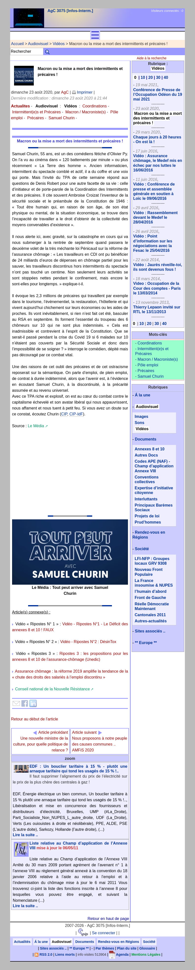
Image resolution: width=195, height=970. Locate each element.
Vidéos (59, 44)
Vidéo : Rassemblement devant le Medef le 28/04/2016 (155, 217)
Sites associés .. (150, 631)
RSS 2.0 (43, 954)
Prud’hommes (148, 522)
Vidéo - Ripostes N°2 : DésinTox (88, 642)
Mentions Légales (145, 954)
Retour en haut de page (108, 919)
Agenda (119, 954)
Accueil (17, 44)
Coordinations (94, 106)
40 (166, 77)
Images (141, 416)
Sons (139, 423)
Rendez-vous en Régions (118, 942)
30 (158, 77)
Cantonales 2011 (150, 615)
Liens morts (65, 954)
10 (143, 77)
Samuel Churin (62, 118)
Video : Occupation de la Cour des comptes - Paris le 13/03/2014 (157, 288)
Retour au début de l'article (34, 719)
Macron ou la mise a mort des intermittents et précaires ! (157, 118)
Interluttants (146, 499)
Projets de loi (147, 516)
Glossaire (147, 948)
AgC (65, 92)
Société (142, 549)
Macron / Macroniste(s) (85, 112)
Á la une (142, 395)
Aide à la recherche (152, 58)
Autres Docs (146, 455)
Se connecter (103, 933)
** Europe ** (146, 643)
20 (150, 77)
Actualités (22, 942)
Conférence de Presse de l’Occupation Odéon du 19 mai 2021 (157, 94)
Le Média (36, 426)
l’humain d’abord (150, 591)
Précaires (35, 118)
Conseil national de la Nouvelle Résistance (52, 689)
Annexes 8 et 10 (149, 449)
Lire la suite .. (25, 835)
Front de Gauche (150, 598)
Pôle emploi (148, 365)
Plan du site (127, 948)
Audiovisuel (38, 44)
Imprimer (82, 92)
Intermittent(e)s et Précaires (36, 112)
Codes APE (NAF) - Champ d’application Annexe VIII (154, 466)
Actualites (20, 106)
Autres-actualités (151, 621)
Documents (145, 439)
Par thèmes (105, 948)
